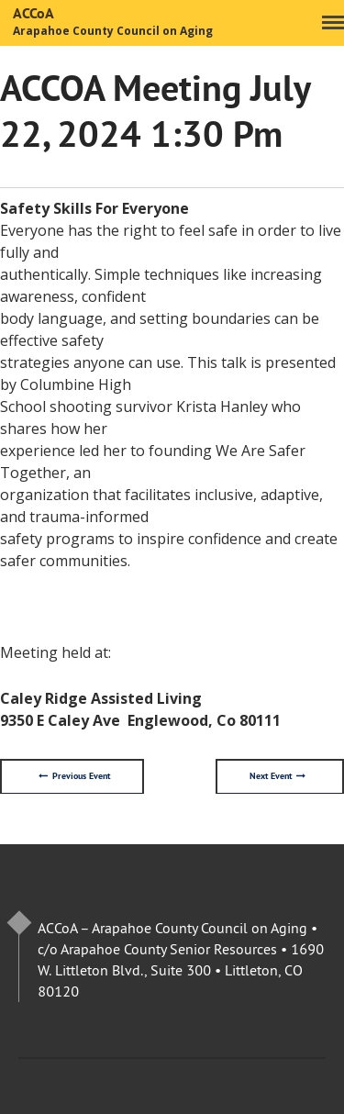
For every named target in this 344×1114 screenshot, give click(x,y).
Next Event (277, 776)
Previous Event (74, 776)
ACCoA (33, 14)
